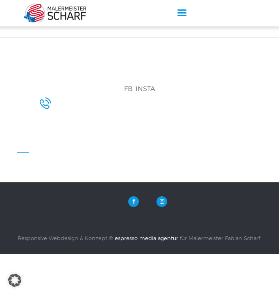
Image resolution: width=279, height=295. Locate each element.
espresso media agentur (146, 253)
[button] (14, 280)
